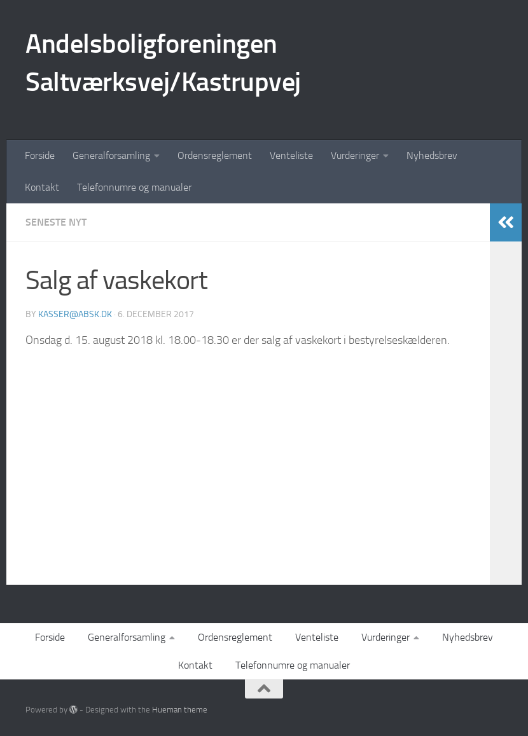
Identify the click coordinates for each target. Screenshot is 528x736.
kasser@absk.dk (75, 314)
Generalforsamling (111, 155)
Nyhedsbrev (431, 155)
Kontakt (42, 187)
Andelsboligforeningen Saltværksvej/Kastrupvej (163, 63)
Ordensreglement (214, 155)
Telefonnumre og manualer (134, 187)
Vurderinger (355, 155)
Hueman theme (179, 709)
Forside (40, 155)
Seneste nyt (56, 222)
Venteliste (291, 155)
